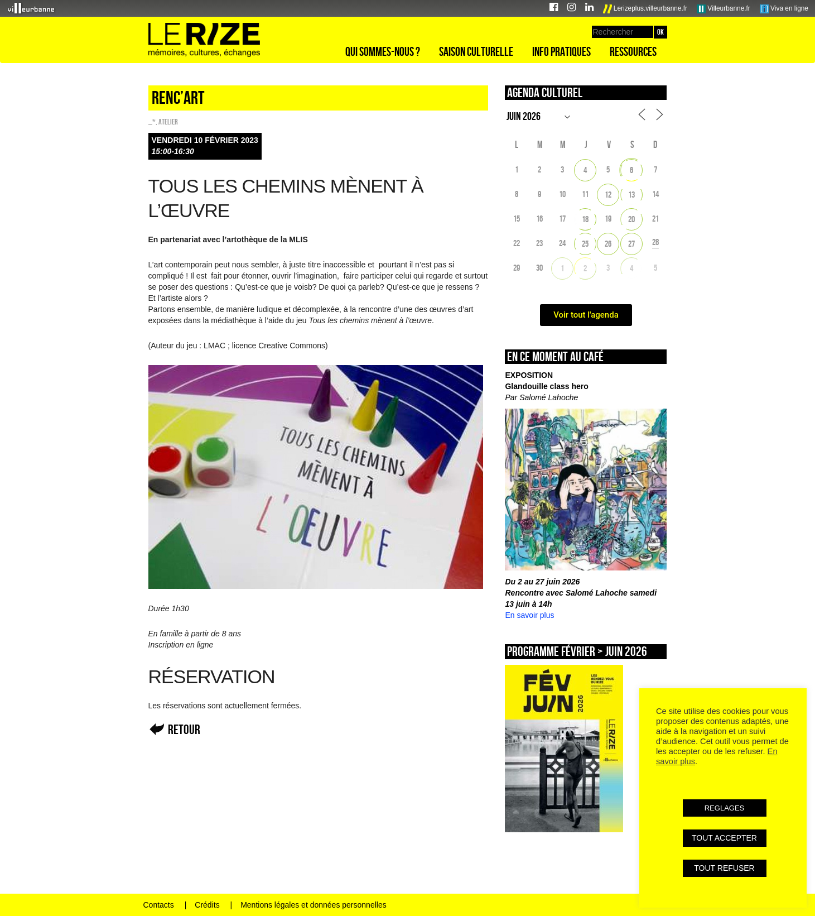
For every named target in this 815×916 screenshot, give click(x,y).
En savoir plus (529, 615)
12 (608, 194)
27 (631, 243)
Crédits (207, 904)
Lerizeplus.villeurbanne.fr (645, 8)
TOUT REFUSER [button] (724, 868)
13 (631, 194)
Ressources (633, 51)
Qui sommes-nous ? (382, 51)
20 (631, 219)
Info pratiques (561, 51)
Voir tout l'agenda (586, 315)
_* (152, 121)
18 (585, 219)
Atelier (168, 121)
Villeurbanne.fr (723, 8)
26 (608, 243)
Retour (184, 729)
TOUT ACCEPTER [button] (724, 837)
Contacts (158, 904)
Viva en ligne (784, 8)
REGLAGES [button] (725, 808)
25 (585, 243)
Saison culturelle (476, 51)
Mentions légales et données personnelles (313, 904)
